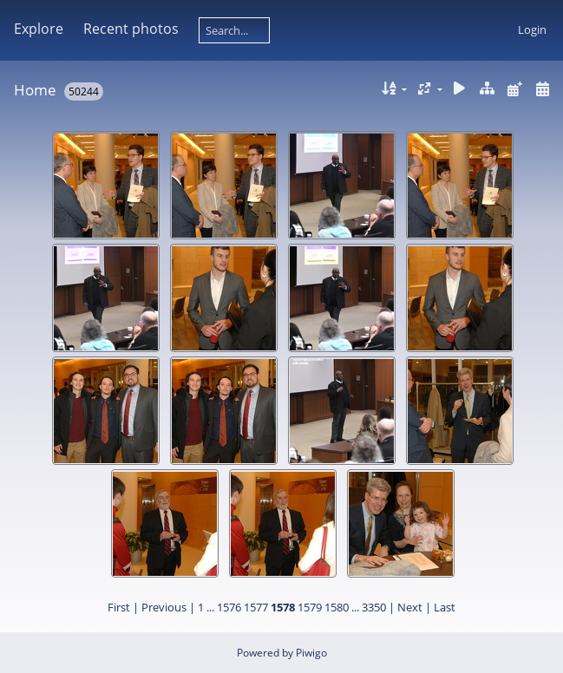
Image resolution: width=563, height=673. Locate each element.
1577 (256, 607)
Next (409, 607)
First (119, 607)
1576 (229, 607)
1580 (336, 607)
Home (35, 90)
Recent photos (131, 28)
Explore (38, 28)
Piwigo (311, 652)
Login (532, 29)
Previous (164, 607)
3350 (374, 607)
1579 (310, 607)
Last (444, 607)
